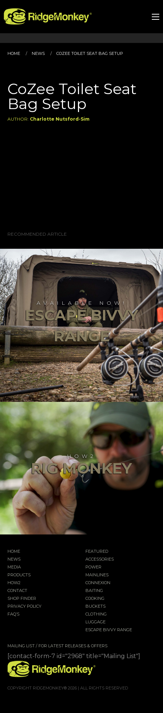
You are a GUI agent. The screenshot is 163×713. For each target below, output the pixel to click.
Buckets (95, 606)
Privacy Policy (24, 606)
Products (19, 575)
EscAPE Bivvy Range (108, 630)
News (38, 53)
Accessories (99, 559)
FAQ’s (13, 614)
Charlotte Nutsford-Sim (60, 119)
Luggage (95, 622)
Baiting (94, 591)
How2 (14, 583)
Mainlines (97, 575)
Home (13, 53)
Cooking (94, 598)
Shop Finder (21, 598)
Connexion (97, 583)
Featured (96, 551)
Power (93, 567)
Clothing (96, 614)
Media (14, 567)
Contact (17, 591)
